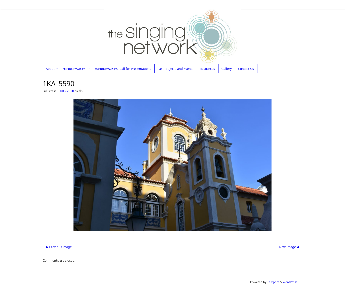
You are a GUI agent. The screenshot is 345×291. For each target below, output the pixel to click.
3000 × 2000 (65, 91)
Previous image (58, 247)
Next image (289, 247)
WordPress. (290, 282)
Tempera (273, 282)
